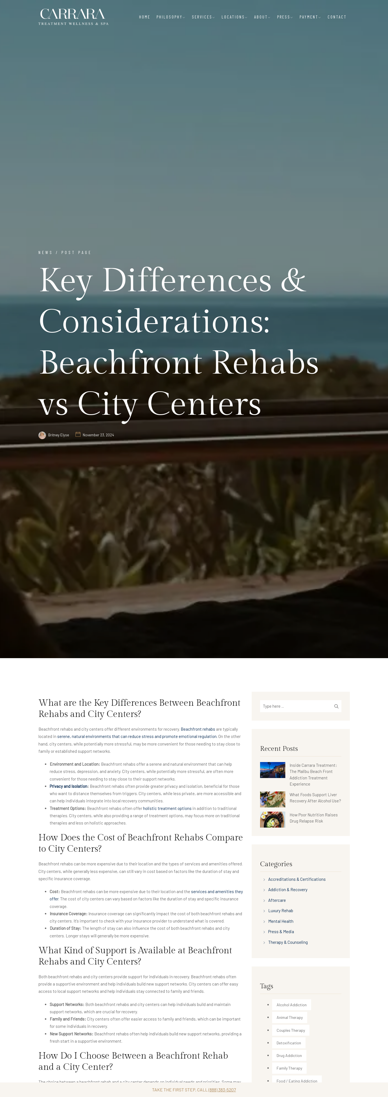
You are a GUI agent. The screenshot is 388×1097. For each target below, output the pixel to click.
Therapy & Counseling (288, 942)
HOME (144, 16)
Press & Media (281, 931)
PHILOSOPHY (171, 16)
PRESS (285, 16)
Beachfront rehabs (198, 729)
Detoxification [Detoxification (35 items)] (289, 1042)
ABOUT (262, 16)
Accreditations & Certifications (297, 879)
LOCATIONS (235, 16)
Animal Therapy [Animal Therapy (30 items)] (290, 1017)
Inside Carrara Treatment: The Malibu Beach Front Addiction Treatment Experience (313, 775)
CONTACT (337, 16)
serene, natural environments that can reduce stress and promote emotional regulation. (137, 736)
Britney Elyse (58, 435)
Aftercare (277, 900)
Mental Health (280, 921)
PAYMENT (311, 16)
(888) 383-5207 (222, 1089)
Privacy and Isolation (68, 786)
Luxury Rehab (280, 910)
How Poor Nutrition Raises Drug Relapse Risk (314, 818)
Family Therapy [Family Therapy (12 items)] (289, 1068)
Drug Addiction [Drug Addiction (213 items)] (289, 1055)
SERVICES (203, 16)
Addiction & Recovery (287, 889)
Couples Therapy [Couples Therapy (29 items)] (291, 1030)
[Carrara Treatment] (73, 17)
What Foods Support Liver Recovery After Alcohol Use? (315, 797)
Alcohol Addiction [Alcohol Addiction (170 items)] (292, 1004)
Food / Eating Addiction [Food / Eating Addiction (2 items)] (297, 1081)
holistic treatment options (167, 808)
